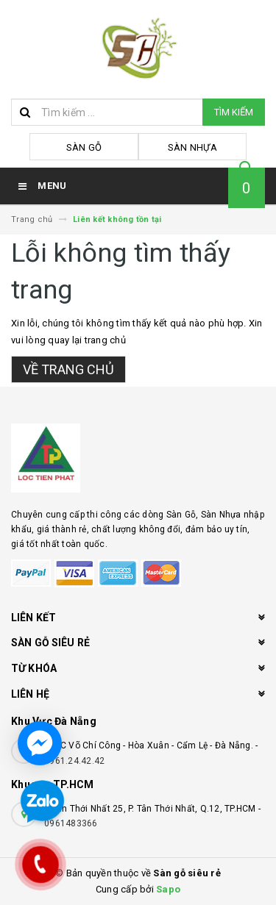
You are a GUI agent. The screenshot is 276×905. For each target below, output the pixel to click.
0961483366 (71, 823)
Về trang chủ (68, 369)
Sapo (168, 889)
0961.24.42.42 (74, 761)
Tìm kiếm (233, 112)
